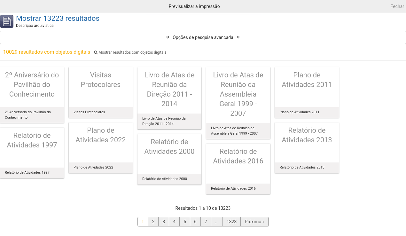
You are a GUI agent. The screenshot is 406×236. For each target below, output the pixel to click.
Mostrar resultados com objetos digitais (130, 52)
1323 (232, 221)
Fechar (397, 6)
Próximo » (254, 221)
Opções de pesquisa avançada (203, 37)
